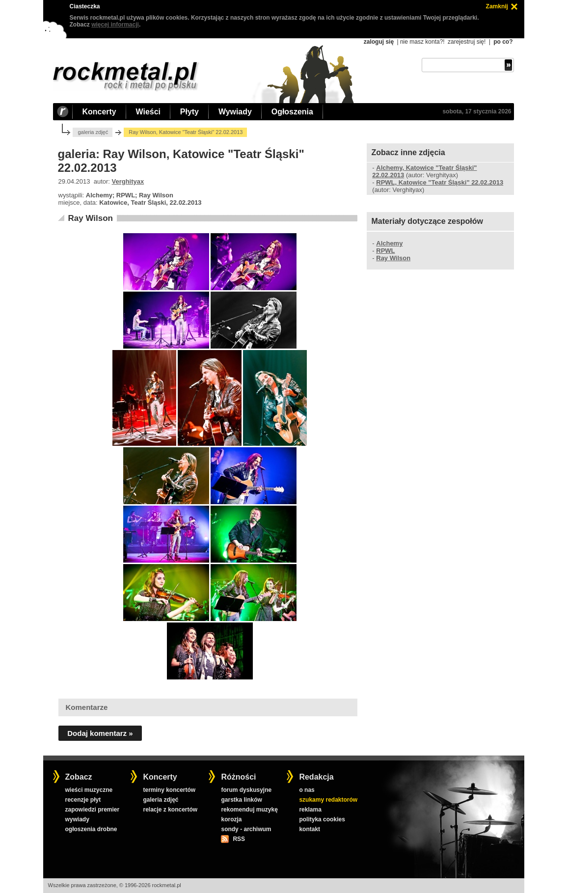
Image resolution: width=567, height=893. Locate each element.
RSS (238, 839)
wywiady (77, 819)
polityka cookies (322, 819)
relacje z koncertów (170, 809)
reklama (310, 809)
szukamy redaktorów (328, 799)
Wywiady (235, 112)
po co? (503, 41)
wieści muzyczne (88, 789)
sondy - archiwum (246, 829)
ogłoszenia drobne (91, 829)
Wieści (148, 112)
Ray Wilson (90, 218)
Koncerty (99, 112)
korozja (231, 819)
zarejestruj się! (467, 41)
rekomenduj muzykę (249, 809)
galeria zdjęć (93, 132)
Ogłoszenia (292, 112)
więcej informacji (115, 24)
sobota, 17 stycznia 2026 (476, 111)
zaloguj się (379, 41)
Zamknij (497, 6)
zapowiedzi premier (92, 809)
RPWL (385, 250)
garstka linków (241, 799)
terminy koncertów (169, 789)
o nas (306, 789)
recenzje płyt (83, 799)
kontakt (309, 829)
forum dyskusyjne (246, 789)
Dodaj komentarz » (100, 733)
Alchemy (389, 243)
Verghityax (128, 181)
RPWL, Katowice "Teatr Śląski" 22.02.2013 (439, 182)
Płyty (189, 112)
